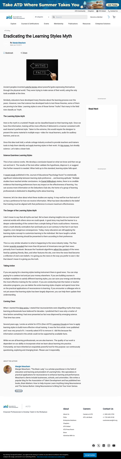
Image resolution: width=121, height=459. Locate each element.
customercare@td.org (110, 420)
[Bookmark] (8, 53)
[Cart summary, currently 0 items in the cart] (115, 17)
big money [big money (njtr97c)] (65, 145)
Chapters (66, 423)
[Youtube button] (114, 445)
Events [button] (46, 24)
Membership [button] (58, 24)
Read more (18, 391)
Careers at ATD (88, 414)
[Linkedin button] (104, 445)
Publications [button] (73, 24)
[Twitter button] (99, 445)
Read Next (93, 109)
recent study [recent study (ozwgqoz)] (10, 175)
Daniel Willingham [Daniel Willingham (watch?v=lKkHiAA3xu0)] (48, 181)
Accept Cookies (90, 455)
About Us (66, 414)
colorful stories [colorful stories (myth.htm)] (31, 87)
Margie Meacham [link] (19, 43)
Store (65, 432)
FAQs (65, 417)
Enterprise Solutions (69, 420)
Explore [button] (13, 24)
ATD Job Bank (87, 417)
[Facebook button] (93, 445)
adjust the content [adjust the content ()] (61, 249)
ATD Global (66, 426)
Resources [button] (86, 24)
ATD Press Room (68, 429)
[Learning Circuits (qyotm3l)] (59, 324)
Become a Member (96, 17)
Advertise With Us (69, 435)
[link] (80, 11)
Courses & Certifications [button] (30, 24)
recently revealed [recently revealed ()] (16, 246)
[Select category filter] (42, 17)
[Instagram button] (109, 445)
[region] (42, 116)
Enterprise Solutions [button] (102, 24)
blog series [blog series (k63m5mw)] (24, 308)
